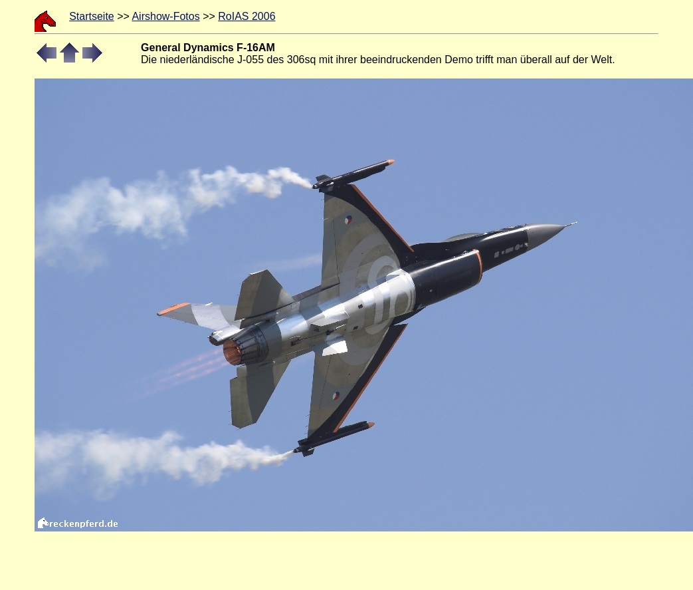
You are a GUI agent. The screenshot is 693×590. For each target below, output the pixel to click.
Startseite (91, 16)
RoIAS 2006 (246, 16)
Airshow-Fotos (165, 16)
